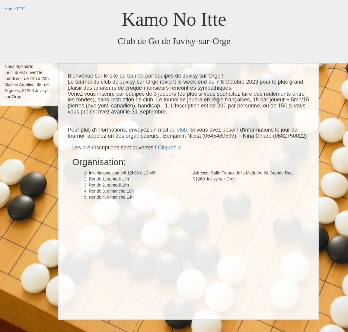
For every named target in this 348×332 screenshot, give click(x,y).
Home (10, 8)
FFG (21, 8)
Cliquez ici (171, 148)
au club (178, 130)
